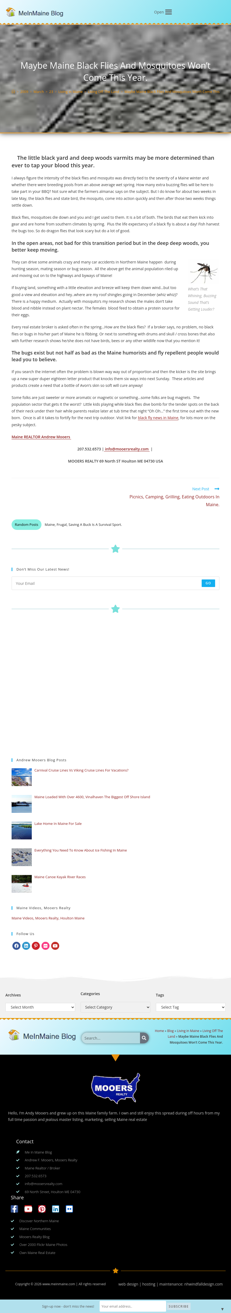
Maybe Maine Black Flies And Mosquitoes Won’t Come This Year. (176, 91)
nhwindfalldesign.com (203, 1284)
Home (159, 1031)
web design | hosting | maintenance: (151, 1284)
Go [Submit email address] (208, 583)
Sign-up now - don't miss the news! (69, 1306)
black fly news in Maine (158, 417)
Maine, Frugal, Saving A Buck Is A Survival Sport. (83, 524)
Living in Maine (188, 1031)
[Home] (13, 91)
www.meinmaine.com (58, 1284)
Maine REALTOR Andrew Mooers (41, 436)
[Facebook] (16, 946)
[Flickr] (45, 946)
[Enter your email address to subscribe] (115, 583)
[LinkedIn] (26, 946)
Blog (170, 1031)
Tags (160, 995)
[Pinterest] (36, 946)
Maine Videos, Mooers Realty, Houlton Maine (48, 918)
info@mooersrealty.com (126, 448)
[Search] (144, 1038)
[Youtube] (55, 946)
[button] (159, 12)
